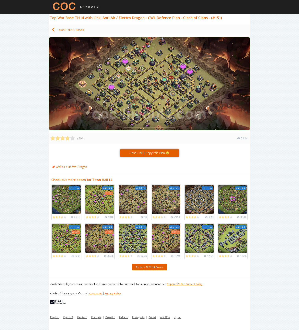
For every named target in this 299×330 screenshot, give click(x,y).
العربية (177, 317)
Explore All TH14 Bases (149, 267)
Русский (68, 317)
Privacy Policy (113, 293)
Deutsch (82, 317)
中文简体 (165, 317)
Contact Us (95, 293)
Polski (152, 317)
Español (110, 317)
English (54, 317)
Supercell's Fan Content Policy (185, 284)
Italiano (123, 317)
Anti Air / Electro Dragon (71, 167)
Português (138, 317)
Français (96, 317)
